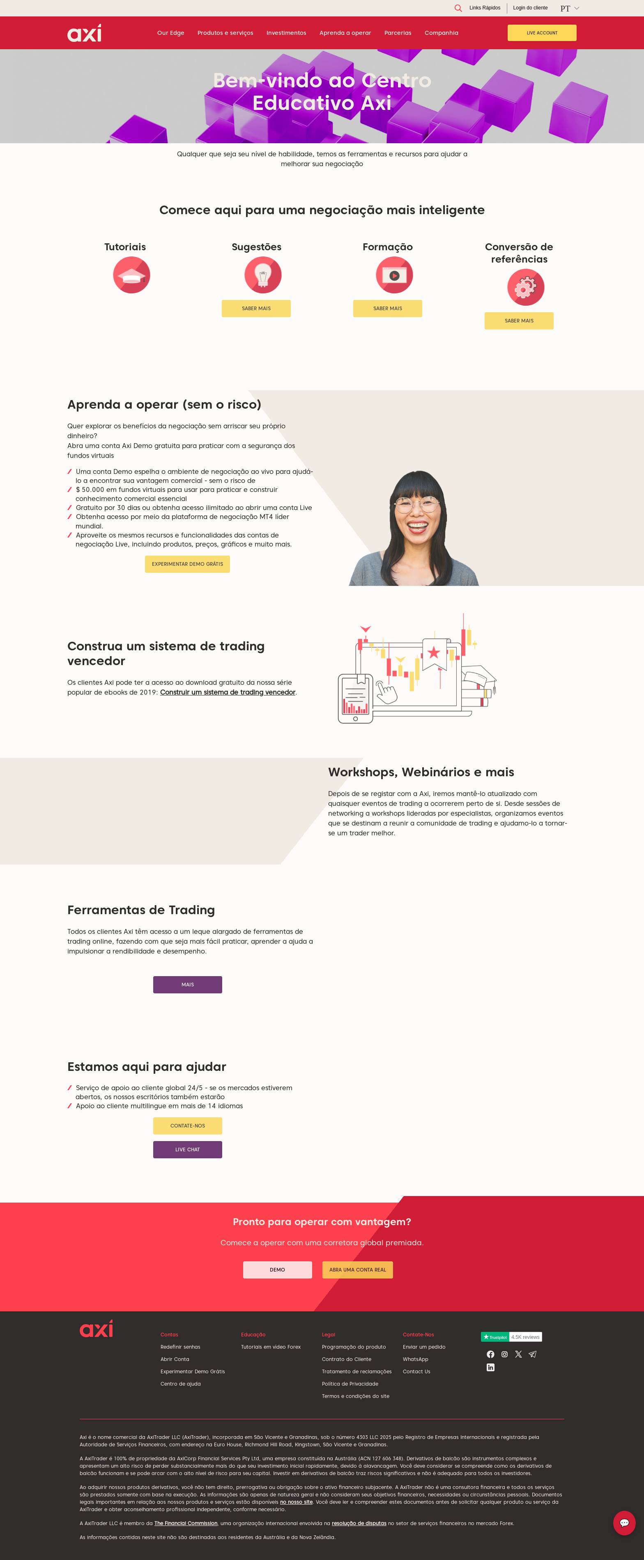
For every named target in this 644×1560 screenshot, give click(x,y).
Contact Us (416, 1371)
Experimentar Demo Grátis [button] (187, 564)
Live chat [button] (187, 1149)
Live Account (542, 32)
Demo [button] (277, 1270)
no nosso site (296, 1502)
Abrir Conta (175, 1359)
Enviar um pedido (424, 1347)
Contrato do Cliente (346, 1359)
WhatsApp (415, 1359)
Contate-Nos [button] (187, 1126)
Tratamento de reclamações (357, 1371)
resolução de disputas (359, 1523)
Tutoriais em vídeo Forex (271, 1347)
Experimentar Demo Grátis (193, 1371)
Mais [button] (188, 984)
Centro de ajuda (181, 1384)
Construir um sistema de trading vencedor (227, 692)
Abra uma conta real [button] (357, 1270)
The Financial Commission (185, 1523)
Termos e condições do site (355, 1396)
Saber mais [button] (256, 308)
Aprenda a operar (345, 33)
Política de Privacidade (350, 1384)
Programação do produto (354, 1347)
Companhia (441, 33)
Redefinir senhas (180, 1347)
